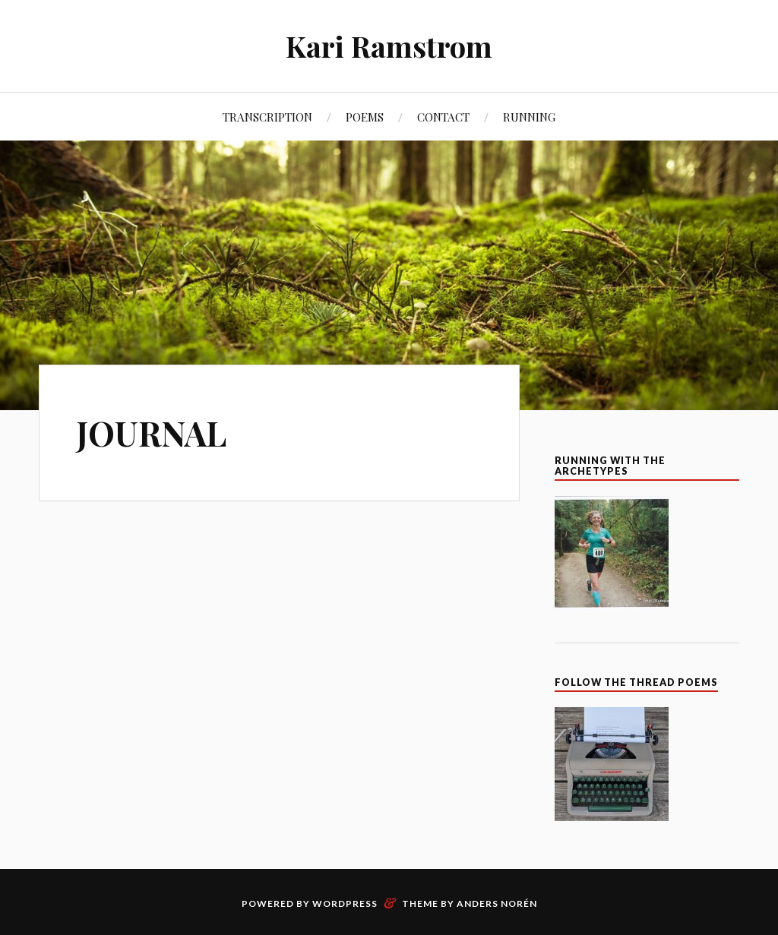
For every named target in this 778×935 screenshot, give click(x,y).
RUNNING (529, 117)
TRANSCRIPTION (267, 117)
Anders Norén (497, 903)
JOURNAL (151, 432)
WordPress (345, 903)
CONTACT (443, 117)
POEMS (365, 117)
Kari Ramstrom (389, 46)
